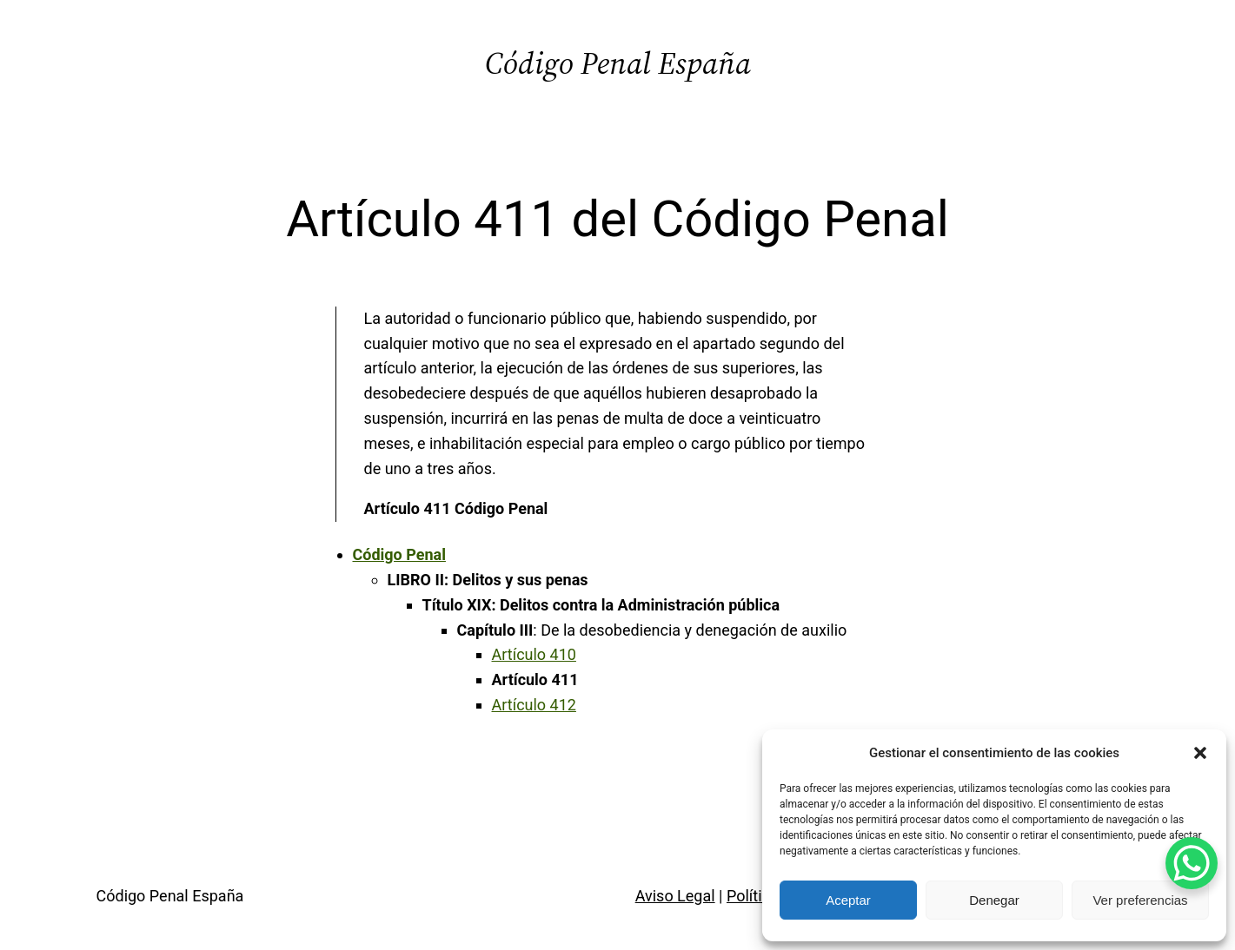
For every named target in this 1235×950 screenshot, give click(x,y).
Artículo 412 (534, 705)
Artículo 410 (534, 654)
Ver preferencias (1139, 900)
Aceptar (848, 900)
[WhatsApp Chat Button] (1191, 863)
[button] (1200, 753)
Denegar (994, 900)
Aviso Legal (675, 896)
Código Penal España (618, 63)
